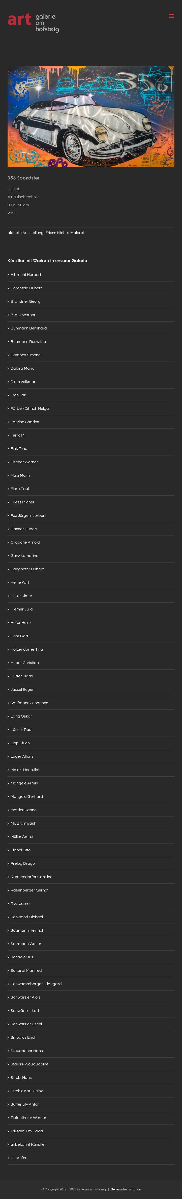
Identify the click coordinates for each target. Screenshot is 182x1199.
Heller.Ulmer (21, 596)
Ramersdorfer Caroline (31, 877)
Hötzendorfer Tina (27, 649)
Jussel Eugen (23, 689)
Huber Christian (25, 663)
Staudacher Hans (27, 1051)
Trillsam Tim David (27, 1131)
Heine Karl (20, 582)
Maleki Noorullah (26, 770)
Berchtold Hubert (26, 288)
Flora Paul (20, 489)
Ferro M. (18, 435)
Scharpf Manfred (26, 970)
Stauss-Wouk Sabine (29, 1064)
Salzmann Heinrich (27, 930)
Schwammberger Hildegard (36, 984)
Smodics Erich (24, 1037)
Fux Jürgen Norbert (28, 516)
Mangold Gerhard (27, 797)
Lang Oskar (21, 716)
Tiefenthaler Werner (28, 1118)
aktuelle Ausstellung (26, 233)
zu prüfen (19, 1158)
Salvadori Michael (27, 917)
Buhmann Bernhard (29, 328)
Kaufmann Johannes (29, 703)
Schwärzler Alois (25, 997)
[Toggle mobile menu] (171, 16)
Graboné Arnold (25, 542)
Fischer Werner (24, 462)
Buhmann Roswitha (28, 342)
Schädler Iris (22, 957)
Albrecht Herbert (26, 275)
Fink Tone (19, 449)
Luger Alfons (22, 756)
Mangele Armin (24, 783)
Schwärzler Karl (25, 1011)
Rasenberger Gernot (29, 890)
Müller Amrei (22, 837)
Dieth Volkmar (23, 382)
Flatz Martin (21, 475)
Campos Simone (26, 355)
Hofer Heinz (21, 623)
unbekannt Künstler (28, 1144)
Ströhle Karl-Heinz (27, 1091)
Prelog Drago (23, 863)
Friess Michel (57, 233)
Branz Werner (23, 315)
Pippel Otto (21, 850)
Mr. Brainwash (23, 823)
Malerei (77, 233)
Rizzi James (21, 904)
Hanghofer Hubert (27, 569)
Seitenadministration (126, 1189)
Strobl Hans (21, 1078)
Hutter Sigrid (22, 676)
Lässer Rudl (21, 730)
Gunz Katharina (25, 556)
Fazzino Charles (25, 422)
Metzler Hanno (24, 810)
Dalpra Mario (22, 368)
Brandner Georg (26, 301)
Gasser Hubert (24, 529)
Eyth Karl (18, 395)
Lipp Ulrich (20, 743)
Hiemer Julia (22, 609)
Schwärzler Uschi (26, 1024)
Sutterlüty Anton (25, 1104)
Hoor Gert (19, 636)
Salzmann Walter (26, 944)
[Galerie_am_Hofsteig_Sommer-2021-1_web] (91, 116)
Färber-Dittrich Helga (30, 408)
